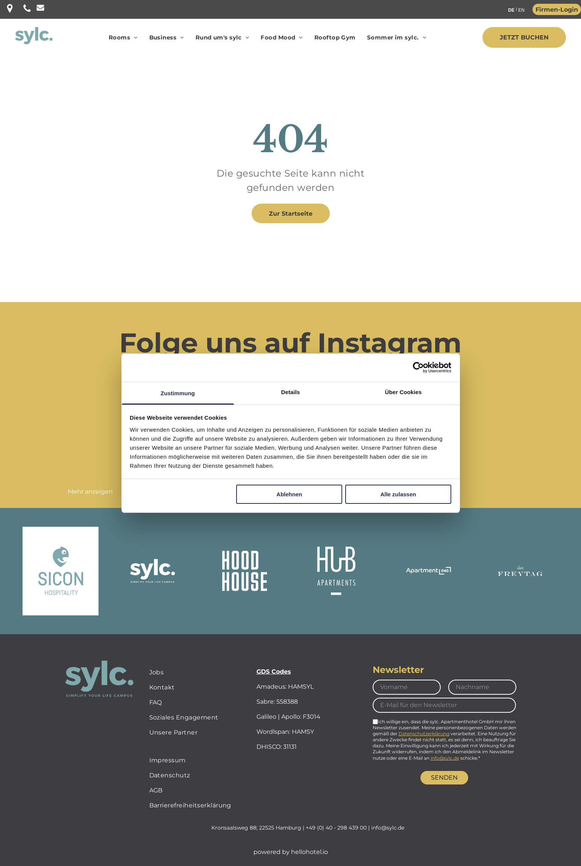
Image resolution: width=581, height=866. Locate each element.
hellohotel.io (309, 851)
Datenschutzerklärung (424, 733)
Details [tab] (290, 392)
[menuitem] (123, 37)
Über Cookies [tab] (403, 392)
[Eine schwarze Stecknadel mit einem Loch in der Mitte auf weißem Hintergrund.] (9, 11)
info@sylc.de (445, 758)
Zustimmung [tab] (178, 393)
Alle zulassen (398, 494)
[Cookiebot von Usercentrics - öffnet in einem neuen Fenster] (418, 367)
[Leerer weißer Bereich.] (40, 9)
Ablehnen (289, 494)
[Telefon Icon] (27, 11)
